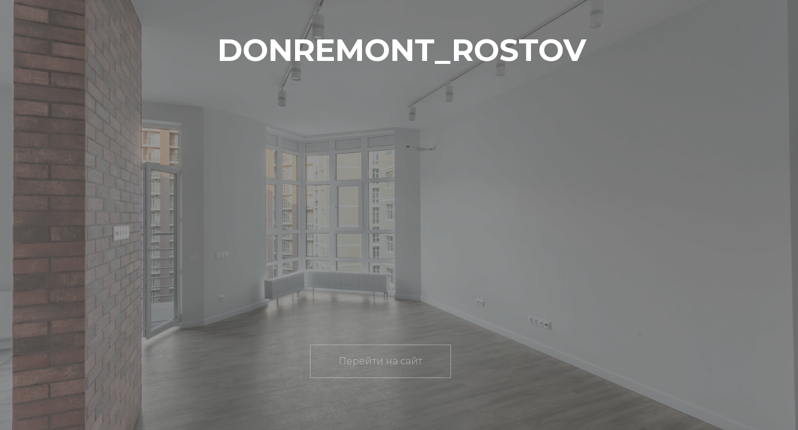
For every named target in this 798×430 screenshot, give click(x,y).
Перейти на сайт (380, 361)
